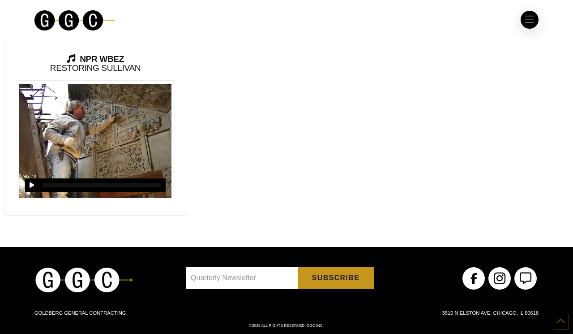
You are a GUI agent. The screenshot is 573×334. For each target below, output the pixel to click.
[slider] (102, 185)
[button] (530, 20)
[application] (95, 185)
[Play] (31, 185)
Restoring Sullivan (95, 63)
